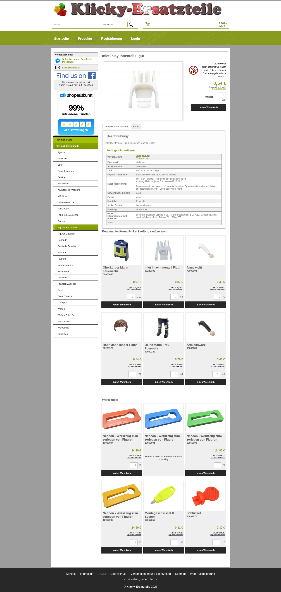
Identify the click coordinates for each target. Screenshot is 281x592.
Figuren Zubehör (66, 233)
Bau (60, 164)
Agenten (62, 152)
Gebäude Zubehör (67, 246)
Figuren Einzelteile (67, 227)
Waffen (61, 309)
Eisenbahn (63, 183)
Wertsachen (64, 321)
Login (135, 38)
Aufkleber (62, 158)
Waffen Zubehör (66, 315)
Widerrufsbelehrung (202, 573)
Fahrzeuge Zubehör (68, 215)
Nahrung (62, 258)
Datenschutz (118, 573)
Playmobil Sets (64, 139)
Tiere (60, 290)
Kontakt (71, 573)
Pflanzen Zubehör (67, 283)
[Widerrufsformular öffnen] (140, 579)
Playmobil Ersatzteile (67, 146)
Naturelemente (65, 265)
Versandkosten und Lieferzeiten (151, 573)
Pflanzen (62, 277)
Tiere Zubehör (65, 296)
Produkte (85, 38)
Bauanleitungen (66, 171)
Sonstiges (63, 334)
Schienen (64, 196)
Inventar (62, 252)
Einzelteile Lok (66, 202)
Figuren (61, 221)
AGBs (102, 573)
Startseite (61, 38)
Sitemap (180, 573)
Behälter (62, 177)
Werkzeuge (63, 327)
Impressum (87, 573)
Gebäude (62, 240)
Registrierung (111, 38)
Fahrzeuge (63, 208)
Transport (62, 302)
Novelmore (63, 271)
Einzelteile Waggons (69, 190)
